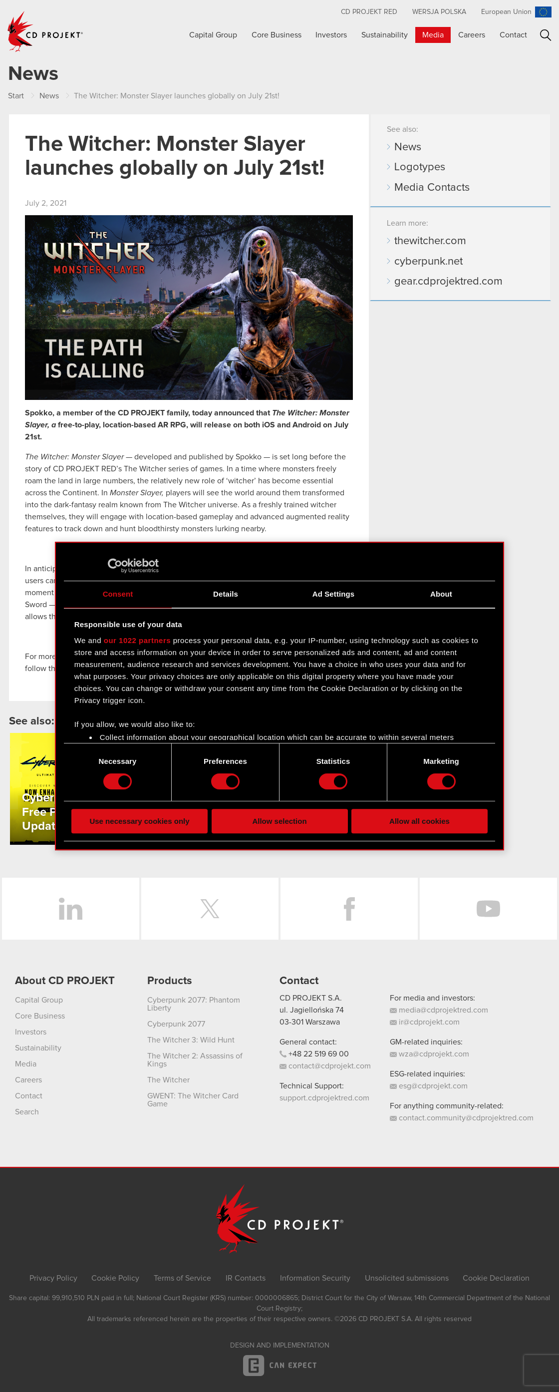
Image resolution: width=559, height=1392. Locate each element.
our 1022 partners (137, 640)
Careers (471, 35)
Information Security (315, 1278)
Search (546, 35)
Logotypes (419, 167)
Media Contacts (432, 187)
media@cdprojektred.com (439, 1010)
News (407, 147)
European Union (506, 11)
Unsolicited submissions (407, 1278)
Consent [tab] (118, 594)
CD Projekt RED (369, 11)
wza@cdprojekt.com (429, 1054)
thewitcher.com (430, 241)
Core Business (276, 35)
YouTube (488, 909)
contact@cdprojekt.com (325, 1066)
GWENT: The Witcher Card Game (193, 1100)
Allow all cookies (419, 821)
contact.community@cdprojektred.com (462, 1118)
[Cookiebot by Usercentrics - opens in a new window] (115, 565)
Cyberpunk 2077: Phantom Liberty (193, 1004)
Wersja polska (439, 11)
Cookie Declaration (496, 1278)
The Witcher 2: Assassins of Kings (195, 1060)
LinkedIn (70, 909)
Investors (331, 35)
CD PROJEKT (45, 31)
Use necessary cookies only (139, 821)
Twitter (210, 909)
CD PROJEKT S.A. (311, 998)
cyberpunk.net (428, 261)
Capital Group (213, 35)
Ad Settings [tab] (333, 594)
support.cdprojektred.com (324, 1098)
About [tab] (441, 594)
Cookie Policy (115, 1278)
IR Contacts (246, 1278)
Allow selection (279, 821)
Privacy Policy (53, 1278)
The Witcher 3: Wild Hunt (191, 1040)
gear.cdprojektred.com (448, 281)
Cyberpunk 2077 (176, 1024)
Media (433, 35)
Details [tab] (225, 594)
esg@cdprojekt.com (429, 1086)
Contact (513, 35)
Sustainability (384, 35)
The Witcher (168, 1080)
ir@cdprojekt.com (425, 1022)
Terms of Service (182, 1278)
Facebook (349, 909)
